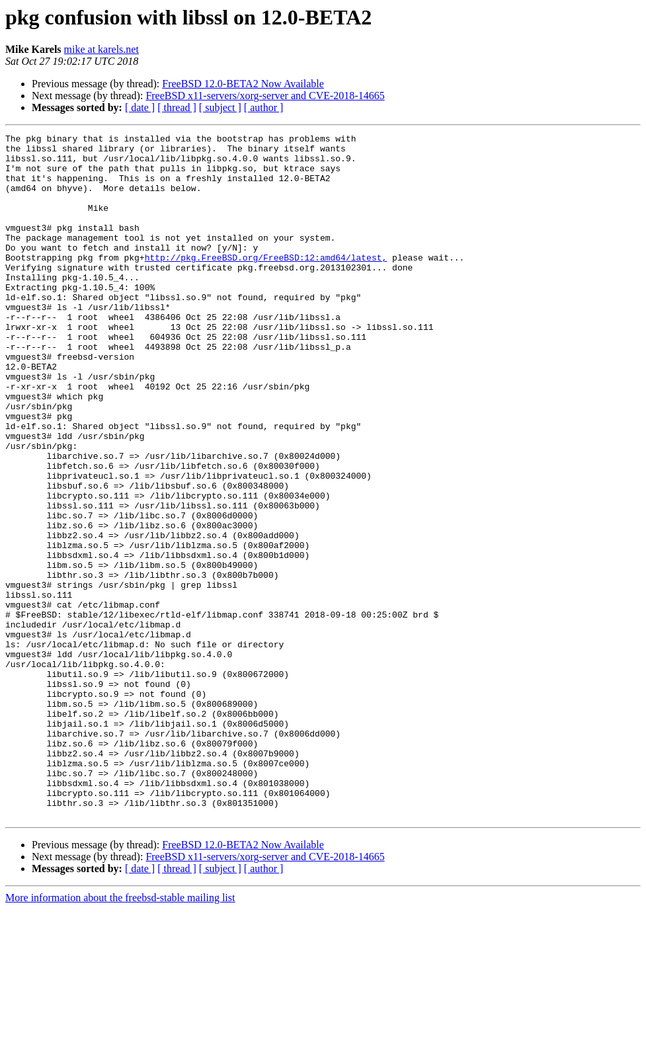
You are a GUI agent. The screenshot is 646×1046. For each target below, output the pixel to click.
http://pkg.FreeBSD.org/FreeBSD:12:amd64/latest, (266, 283)
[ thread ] (176, 107)
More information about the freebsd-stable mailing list (120, 1034)
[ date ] (140, 107)
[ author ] (264, 107)
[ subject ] (220, 107)
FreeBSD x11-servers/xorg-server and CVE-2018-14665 (264, 95)
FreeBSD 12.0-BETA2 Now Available (243, 83)
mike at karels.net (101, 49)
